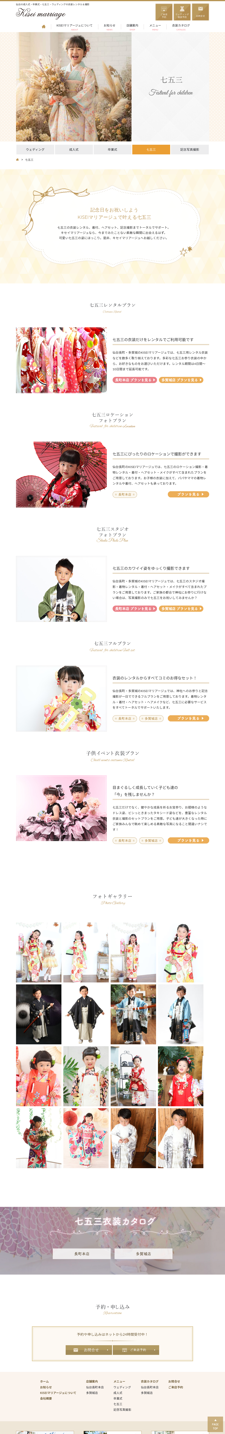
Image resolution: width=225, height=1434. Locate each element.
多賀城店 (92, 1393)
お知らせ (109, 28)
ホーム (44, 1381)
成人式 (74, 149)
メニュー (155, 28)
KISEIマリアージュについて (75, 28)
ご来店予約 (136, 1350)
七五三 (151, 149)
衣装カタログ (181, 28)
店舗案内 (132, 28)
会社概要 (46, 1398)
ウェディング (35, 149)
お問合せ (89, 1350)
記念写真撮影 (189, 149)
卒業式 (112, 149)
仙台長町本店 (95, 1387)
